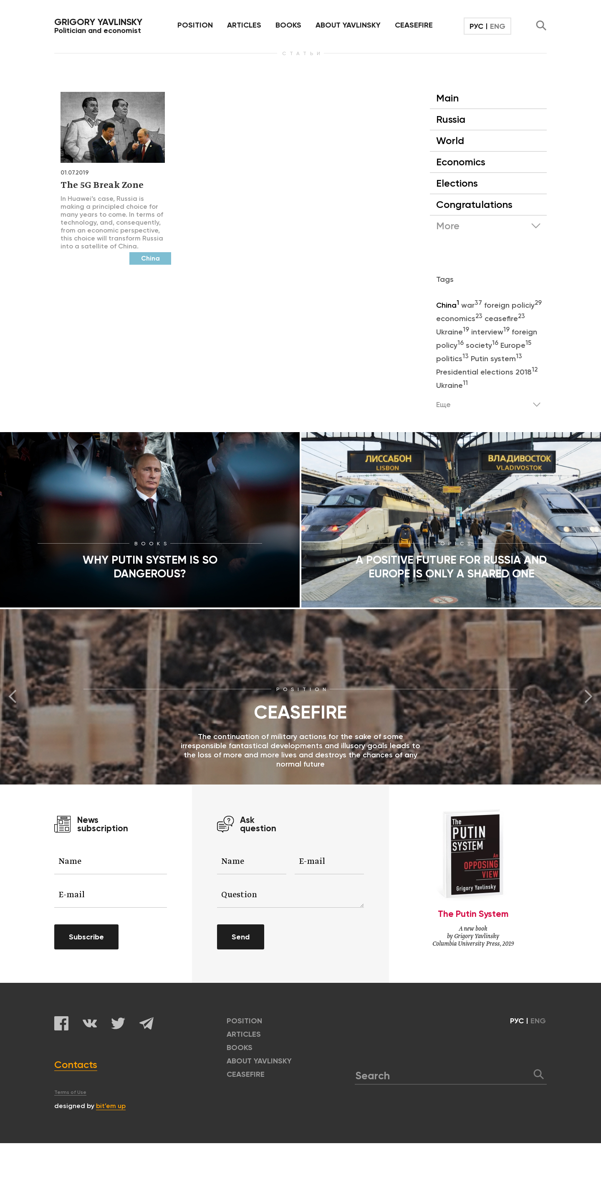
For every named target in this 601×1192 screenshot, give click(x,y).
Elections (457, 183)
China (448, 305)
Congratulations (474, 204)
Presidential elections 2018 (487, 372)
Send (241, 936)
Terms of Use (70, 1092)
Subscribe (86, 936)
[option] (300, 697)
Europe (515, 345)
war (472, 305)
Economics (460, 162)
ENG (497, 26)
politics (453, 358)
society (483, 345)
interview (491, 332)
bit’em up (111, 1106)
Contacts (75, 1064)
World (450, 140)
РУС (476, 26)
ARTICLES (244, 25)
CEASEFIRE (414, 25)
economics (460, 318)
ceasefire (505, 318)
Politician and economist (98, 26)
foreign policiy (513, 305)
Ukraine (453, 332)
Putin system (496, 358)
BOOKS (288, 25)
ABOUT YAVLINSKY (348, 25)
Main (447, 98)
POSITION (195, 25)
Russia (450, 119)
